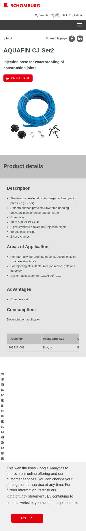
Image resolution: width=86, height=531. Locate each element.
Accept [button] (27, 518)
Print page (20, 78)
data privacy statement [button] (25, 496)
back (9, 38)
